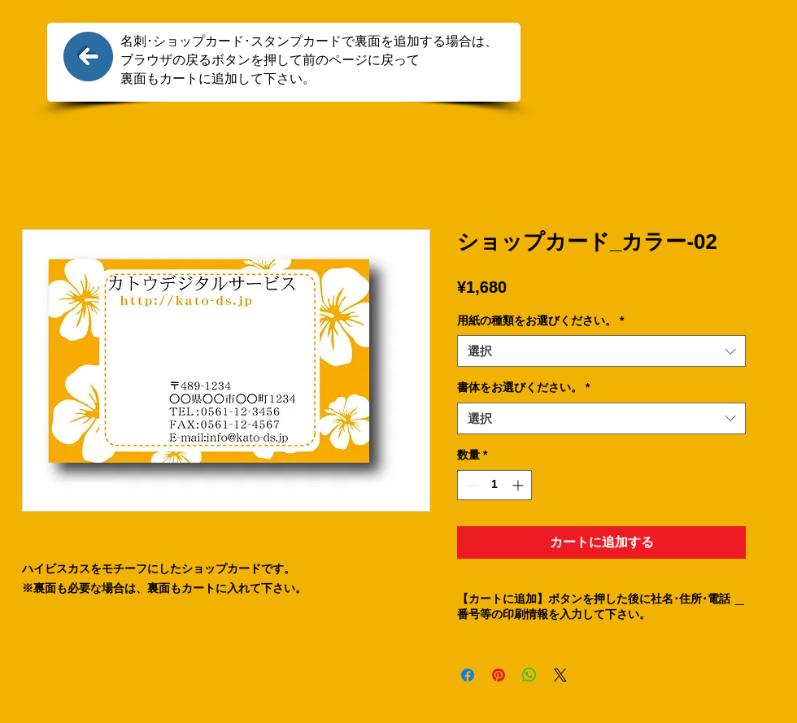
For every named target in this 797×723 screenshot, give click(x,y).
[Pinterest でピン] (498, 675)
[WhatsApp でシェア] (529, 675)
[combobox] (601, 351)
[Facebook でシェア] (467, 675)
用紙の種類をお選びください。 (540, 320)
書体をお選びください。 (523, 387)
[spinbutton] (494, 485)
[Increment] (519, 485)
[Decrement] (469, 485)
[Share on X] (560, 675)
